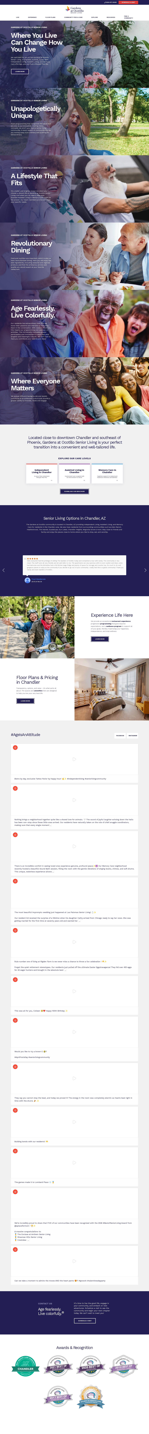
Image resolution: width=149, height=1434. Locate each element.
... (50, 825)
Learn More (20, 71)
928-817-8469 (110, 2)
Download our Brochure (74, 491)
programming (105, 624)
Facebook (120, 735)
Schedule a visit (128, 2)
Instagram (133, 735)
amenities (38, 691)
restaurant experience (121, 621)
